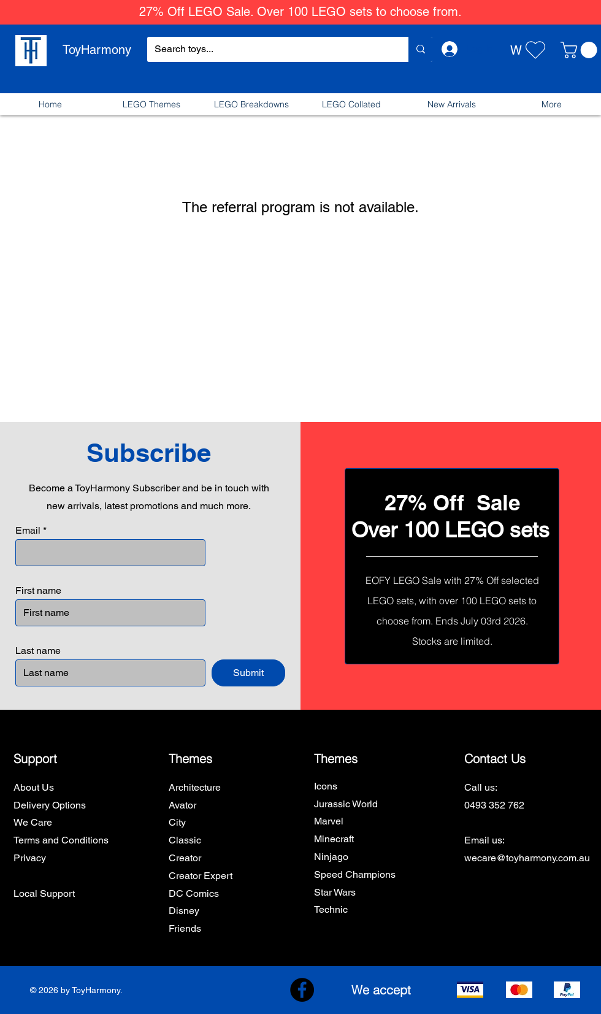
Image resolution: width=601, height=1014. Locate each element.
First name (38, 591)
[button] (581, 50)
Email (27, 531)
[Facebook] (302, 990)
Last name (38, 651)
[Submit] (248, 672)
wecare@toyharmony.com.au (527, 858)
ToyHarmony (97, 49)
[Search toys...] (269, 49)
